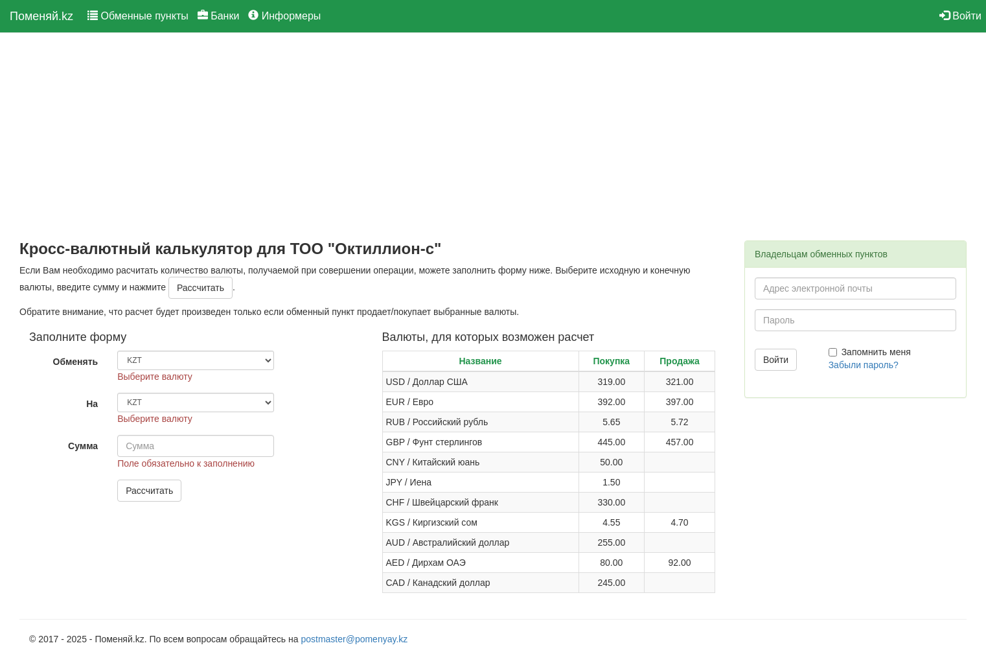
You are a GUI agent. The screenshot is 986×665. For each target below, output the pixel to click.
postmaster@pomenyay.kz (354, 639)
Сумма (83, 446)
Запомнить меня (870, 352)
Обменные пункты (138, 15)
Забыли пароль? (864, 365)
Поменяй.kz (41, 16)
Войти (960, 15)
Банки (219, 15)
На (92, 404)
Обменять (75, 361)
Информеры (284, 15)
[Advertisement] (372, 137)
